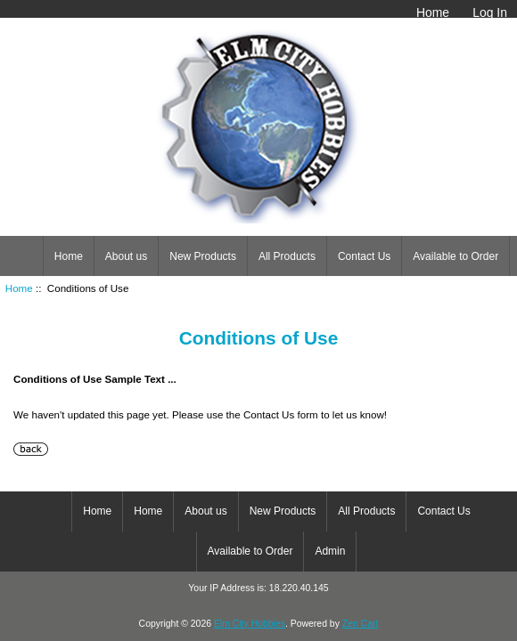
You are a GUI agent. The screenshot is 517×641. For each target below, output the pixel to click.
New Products (202, 256)
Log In (489, 12)
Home (432, 12)
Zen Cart (360, 624)
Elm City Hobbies (249, 624)
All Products (287, 256)
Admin (330, 551)
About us (126, 256)
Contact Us (364, 256)
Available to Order (455, 256)
